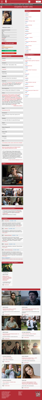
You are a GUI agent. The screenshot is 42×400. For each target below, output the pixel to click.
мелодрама (20, 142)
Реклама (20, 393)
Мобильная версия (20, 392)
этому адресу (18, 211)
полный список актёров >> (18, 105)
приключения (15, 142)
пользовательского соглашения (5, 397)
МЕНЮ (2, 2)
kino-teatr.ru (8, 391)
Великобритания (5, 110)
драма (12, 142)
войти (38, 1)
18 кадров (3, 38)
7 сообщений (4, 41)
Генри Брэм (4, 69)
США (9, 110)
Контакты (20, 394)
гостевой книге (5, 213)
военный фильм (5, 142)
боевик (9, 142)
